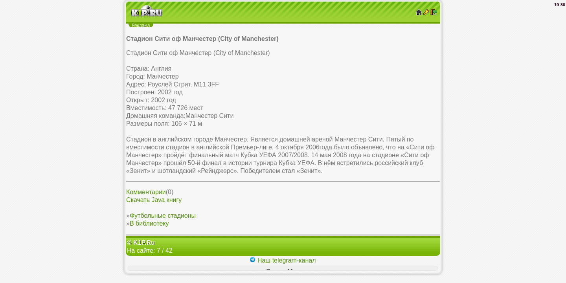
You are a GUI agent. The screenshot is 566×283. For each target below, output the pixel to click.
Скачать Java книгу (154, 200)
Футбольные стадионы (163, 215)
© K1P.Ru (141, 242)
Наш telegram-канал (283, 260)
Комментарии (146, 192)
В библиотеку (149, 223)
